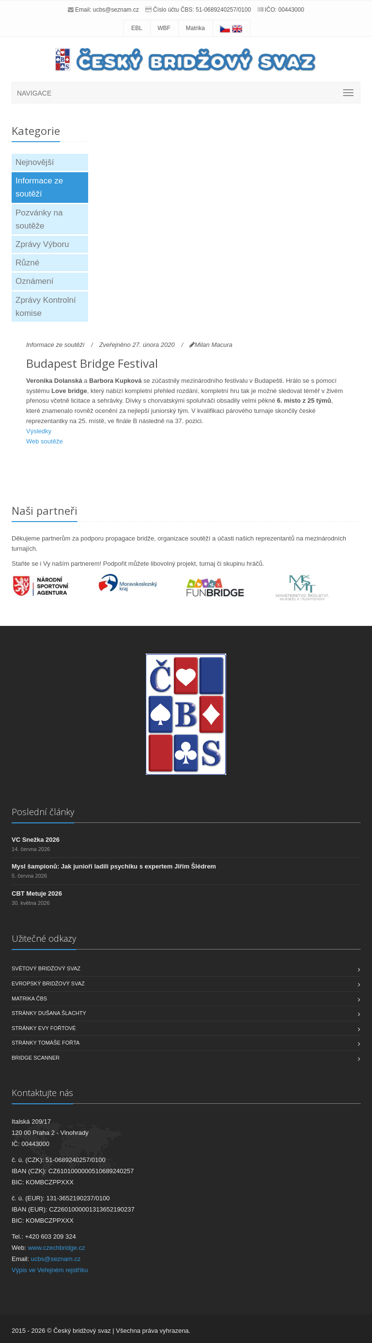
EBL (136, 28)
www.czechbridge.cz (56, 1247)
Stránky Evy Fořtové (44, 1028)
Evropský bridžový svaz (48, 983)
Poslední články (43, 812)
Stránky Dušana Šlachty (49, 1013)
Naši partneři (45, 510)
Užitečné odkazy (44, 938)
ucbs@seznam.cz (116, 9)
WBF (163, 28)
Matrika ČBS (29, 998)
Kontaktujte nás (42, 1092)
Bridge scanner (36, 1058)
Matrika (195, 28)
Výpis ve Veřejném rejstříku (50, 1270)
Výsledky (38, 431)
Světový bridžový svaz (46, 968)
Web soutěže (44, 441)
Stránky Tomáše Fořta (45, 1043)
